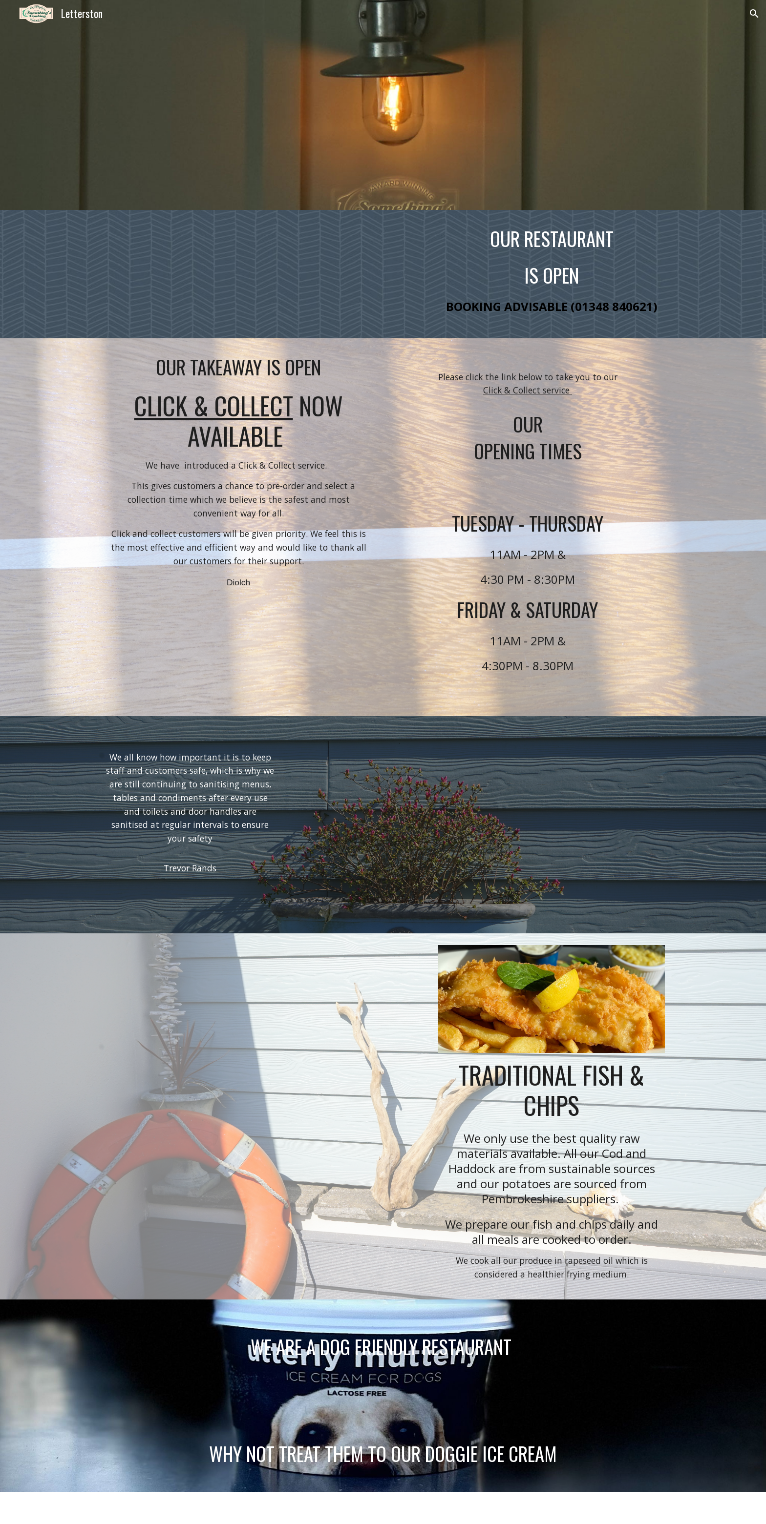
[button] (754, 13)
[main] (551, 274)
